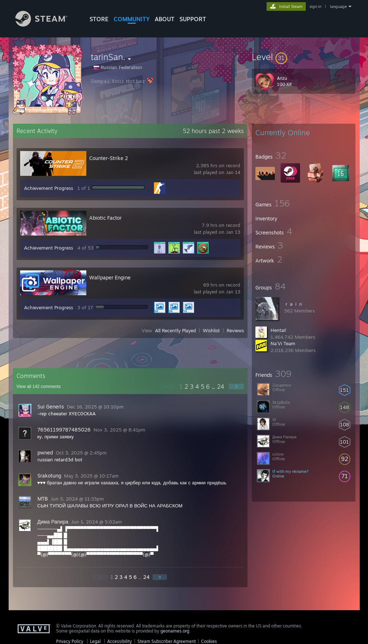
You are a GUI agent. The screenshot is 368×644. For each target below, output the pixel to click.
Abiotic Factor (105, 218)
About (164, 19)
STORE (99, 19)
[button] (303, 57)
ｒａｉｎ (293, 304)
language (338, 6)
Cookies (209, 641)
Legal (95, 641)
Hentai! (278, 330)
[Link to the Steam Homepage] (46, 25)
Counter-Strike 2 (108, 158)
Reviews (235, 330)
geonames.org (174, 631)
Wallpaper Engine (110, 277)
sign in (315, 6)
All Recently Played (175, 330)
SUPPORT (193, 19)
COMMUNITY (132, 19)
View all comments (39, 386)
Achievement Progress (48, 188)
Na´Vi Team (283, 343)
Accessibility (119, 641)
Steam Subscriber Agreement (166, 641)
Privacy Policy (69, 641)
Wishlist (211, 330)
